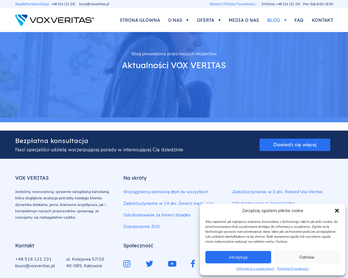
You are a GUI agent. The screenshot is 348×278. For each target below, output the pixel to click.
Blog (273, 20)
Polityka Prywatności (293, 268)
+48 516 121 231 (63, 4)
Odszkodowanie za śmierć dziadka (156, 215)
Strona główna (140, 20)
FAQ (298, 20)
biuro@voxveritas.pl (94, 4)
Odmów (307, 257)
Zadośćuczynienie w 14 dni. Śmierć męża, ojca (168, 203)
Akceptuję (238, 257)
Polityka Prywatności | (239, 4)
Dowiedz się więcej (294, 144)
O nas (175, 20)
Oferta (205, 20)
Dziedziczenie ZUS (141, 227)
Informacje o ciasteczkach (255, 268)
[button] (337, 210)
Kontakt (322, 20)
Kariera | (216, 4)
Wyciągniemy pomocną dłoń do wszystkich (165, 192)
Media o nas (244, 20)
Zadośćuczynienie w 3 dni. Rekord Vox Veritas (277, 192)
